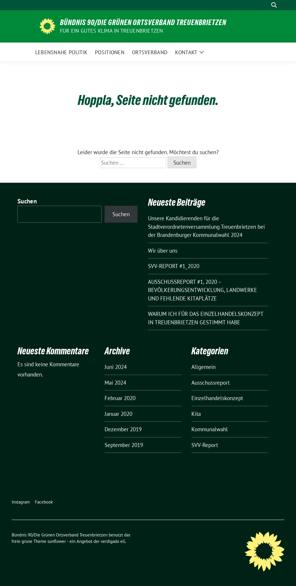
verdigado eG (113, 541)
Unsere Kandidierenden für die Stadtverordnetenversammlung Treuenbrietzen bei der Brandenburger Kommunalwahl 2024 (206, 226)
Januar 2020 (118, 413)
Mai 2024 (115, 382)
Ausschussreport (210, 382)
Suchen (27, 201)
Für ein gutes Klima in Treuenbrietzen (111, 30)
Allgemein (203, 366)
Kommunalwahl (209, 429)
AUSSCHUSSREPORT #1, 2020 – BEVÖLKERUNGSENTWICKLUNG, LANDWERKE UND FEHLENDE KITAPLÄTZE (202, 290)
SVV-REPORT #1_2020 (173, 266)
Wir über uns (162, 250)
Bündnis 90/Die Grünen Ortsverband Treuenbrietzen (143, 22)
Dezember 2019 (123, 429)
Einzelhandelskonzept (217, 398)
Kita (196, 413)
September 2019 (124, 444)
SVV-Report (204, 444)
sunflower (56, 541)
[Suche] (265, 5)
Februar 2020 (120, 398)
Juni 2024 (116, 366)
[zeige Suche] (274, 5)
